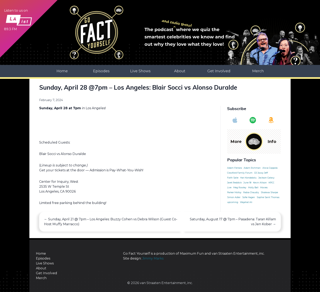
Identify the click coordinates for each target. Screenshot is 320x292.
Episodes (101, 71)
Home (62, 71)
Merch (258, 71)
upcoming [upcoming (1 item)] (232, 202)
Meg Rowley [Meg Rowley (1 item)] (239, 187)
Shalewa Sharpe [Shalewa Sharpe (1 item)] (269, 192)
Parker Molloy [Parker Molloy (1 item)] (234, 192)
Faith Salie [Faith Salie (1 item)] (232, 177)
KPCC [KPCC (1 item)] (271, 182)
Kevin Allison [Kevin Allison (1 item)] (260, 182)
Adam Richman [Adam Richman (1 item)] (252, 168)
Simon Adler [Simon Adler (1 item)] (233, 197)
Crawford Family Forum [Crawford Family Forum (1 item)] (239, 173)
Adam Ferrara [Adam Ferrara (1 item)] (234, 168)
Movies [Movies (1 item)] (264, 187)
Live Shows (140, 71)
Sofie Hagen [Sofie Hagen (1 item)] (248, 197)
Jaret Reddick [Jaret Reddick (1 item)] (234, 182)
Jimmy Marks (152, 258)
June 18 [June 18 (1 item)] (247, 182)
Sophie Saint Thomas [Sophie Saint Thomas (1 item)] (268, 197)
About (179, 71)
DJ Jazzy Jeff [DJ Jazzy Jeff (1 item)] (261, 173)
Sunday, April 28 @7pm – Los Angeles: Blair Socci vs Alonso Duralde (138, 87)
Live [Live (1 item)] (229, 187)
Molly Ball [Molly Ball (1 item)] (253, 187)
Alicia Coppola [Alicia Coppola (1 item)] (270, 168)
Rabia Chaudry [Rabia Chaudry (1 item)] (251, 192)
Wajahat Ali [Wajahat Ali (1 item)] (246, 202)
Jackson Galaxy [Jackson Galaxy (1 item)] (266, 177)
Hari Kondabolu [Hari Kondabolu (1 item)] (248, 177)
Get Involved (218, 71)
